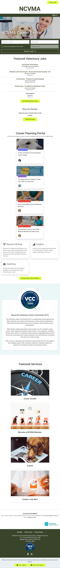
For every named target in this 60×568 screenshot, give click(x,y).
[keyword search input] (15, 42)
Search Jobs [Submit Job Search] (30, 51)
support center (32, 517)
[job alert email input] (45, 46)
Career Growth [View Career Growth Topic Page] (23, 149)
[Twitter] (31, 554)
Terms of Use (28, 532)
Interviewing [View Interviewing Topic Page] (22, 176)
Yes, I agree (21, 565)
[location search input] (45, 42)
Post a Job (52, 2)
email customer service (50, 515)
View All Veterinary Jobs (30, 101)
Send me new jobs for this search (13, 46)
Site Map (19, 532)
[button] (30, 15)
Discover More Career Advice (30, 278)
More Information (37, 565)
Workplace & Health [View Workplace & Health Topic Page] (24, 201)
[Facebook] (28, 554)
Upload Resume (30, 119)
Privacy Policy (39, 532)
